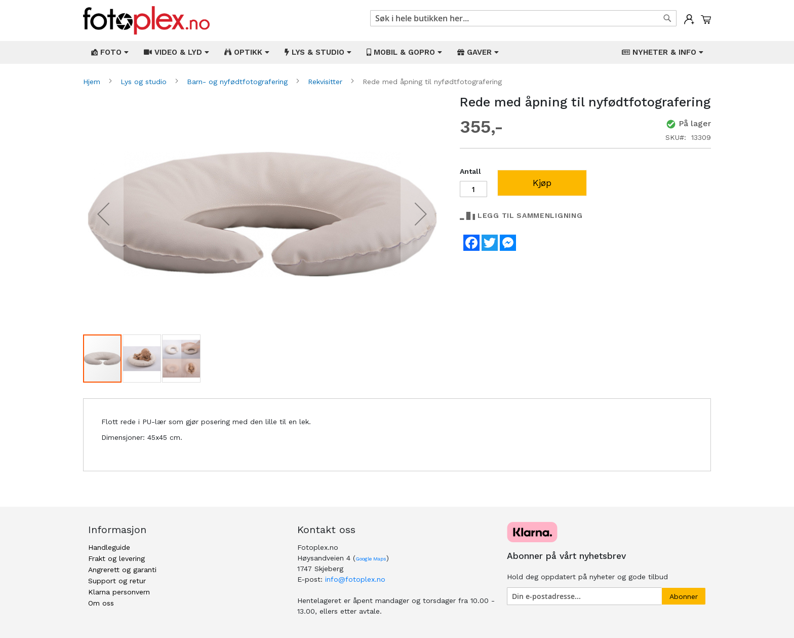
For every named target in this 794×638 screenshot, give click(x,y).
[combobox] (523, 18)
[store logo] (146, 20)
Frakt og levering (116, 558)
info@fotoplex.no (355, 579)
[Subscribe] (683, 596)
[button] (103, 214)
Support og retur (117, 581)
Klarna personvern (119, 592)
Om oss (101, 603)
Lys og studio (145, 82)
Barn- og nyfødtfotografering (238, 82)
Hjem (93, 82)
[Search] (667, 18)
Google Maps (370, 558)
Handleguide (109, 547)
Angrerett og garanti (122, 570)
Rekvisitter (326, 82)
